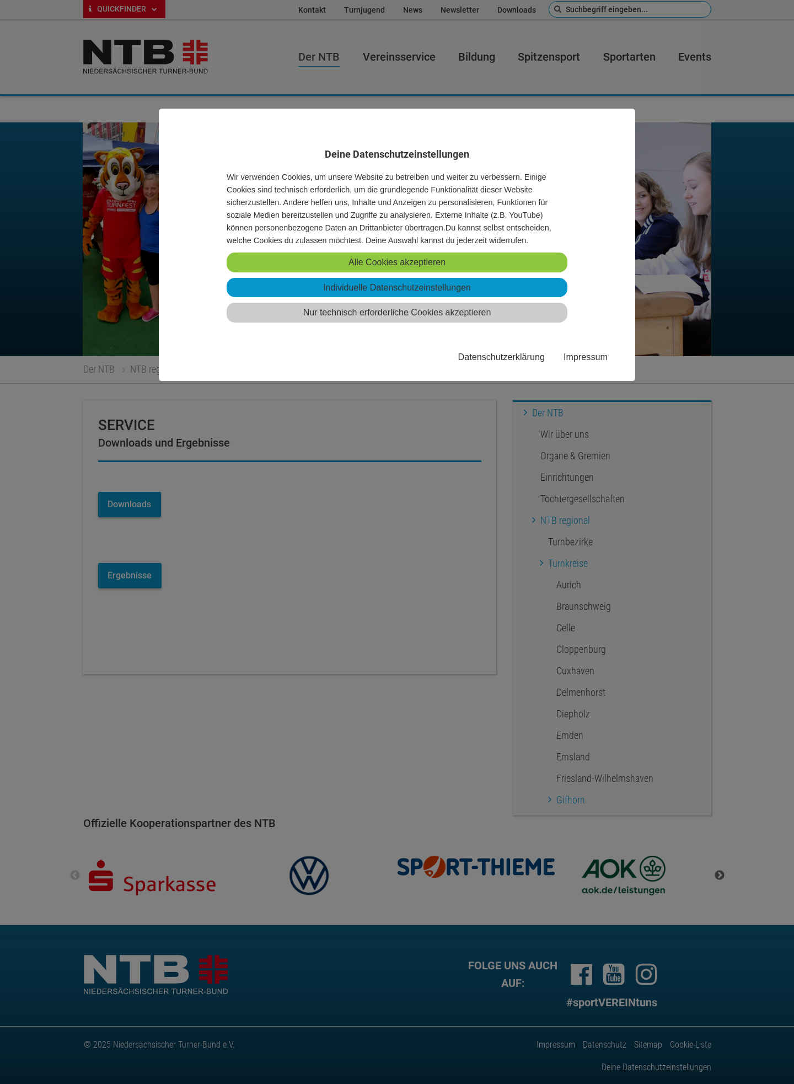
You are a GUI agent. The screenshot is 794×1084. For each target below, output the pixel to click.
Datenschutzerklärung (501, 357)
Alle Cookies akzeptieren (397, 262)
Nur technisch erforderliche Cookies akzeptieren (397, 312)
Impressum (586, 357)
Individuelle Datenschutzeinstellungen (397, 287)
